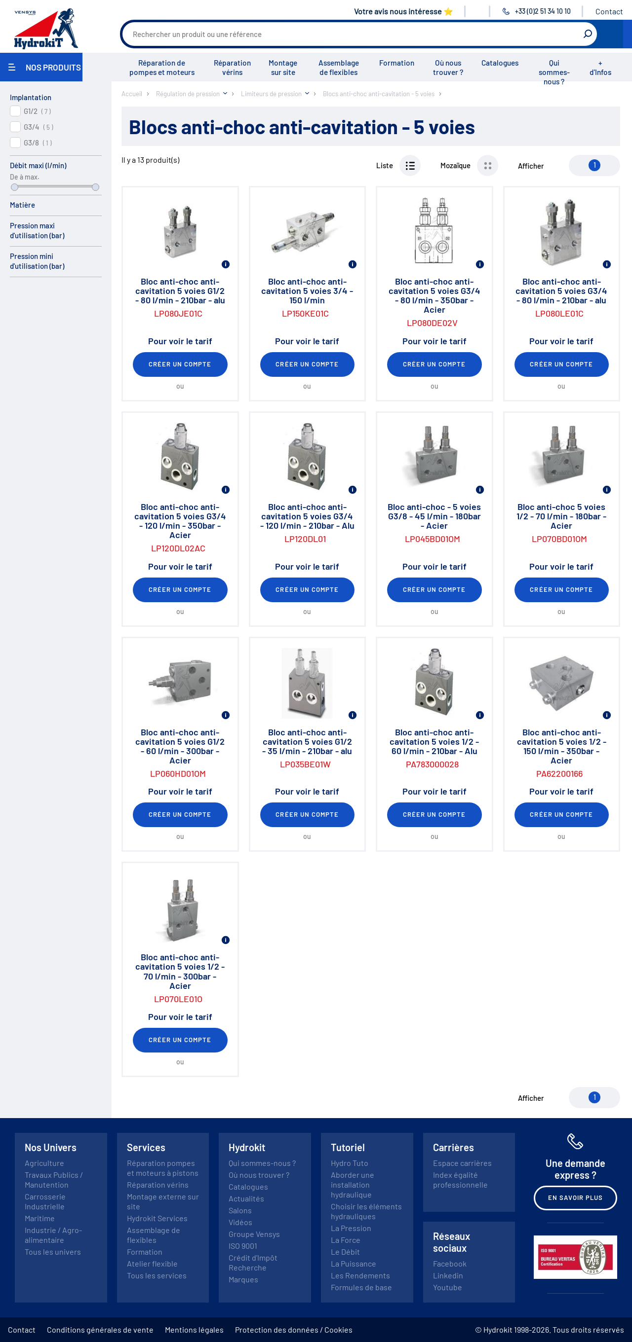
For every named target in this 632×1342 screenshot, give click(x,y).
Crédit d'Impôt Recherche (253, 1262)
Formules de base (361, 1287)
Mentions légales (194, 1329)
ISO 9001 (243, 1245)
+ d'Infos (600, 67)
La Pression (351, 1228)
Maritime (40, 1218)
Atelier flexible (152, 1263)
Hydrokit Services (157, 1218)
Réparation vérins (232, 67)
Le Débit (345, 1251)
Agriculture (44, 1162)
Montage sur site (283, 67)
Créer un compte (180, 364)
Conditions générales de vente (100, 1329)
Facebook (450, 1263)
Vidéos (240, 1222)
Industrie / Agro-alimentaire (53, 1234)
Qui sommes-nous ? (554, 72)
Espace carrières (462, 1162)
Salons (240, 1210)
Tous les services (157, 1275)
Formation (396, 62)
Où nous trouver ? (448, 67)
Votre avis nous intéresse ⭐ (403, 11)
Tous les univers (53, 1251)
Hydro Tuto (349, 1162)
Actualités (246, 1198)
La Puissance (353, 1263)
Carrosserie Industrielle (45, 1201)
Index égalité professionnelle (460, 1179)
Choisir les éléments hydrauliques (366, 1211)
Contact (609, 11)
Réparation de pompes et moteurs (162, 67)
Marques (243, 1279)
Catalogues (499, 62)
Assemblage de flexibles (338, 67)
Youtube (447, 1287)
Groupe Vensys (254, 1233)
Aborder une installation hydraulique (352, 1184)
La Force (345, 1239)
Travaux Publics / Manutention (54, 1179)
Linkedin (448, 1275)
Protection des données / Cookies (294, 1329)
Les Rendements (360, 1275)
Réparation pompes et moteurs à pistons (162, 1167)
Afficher (531, 165)
